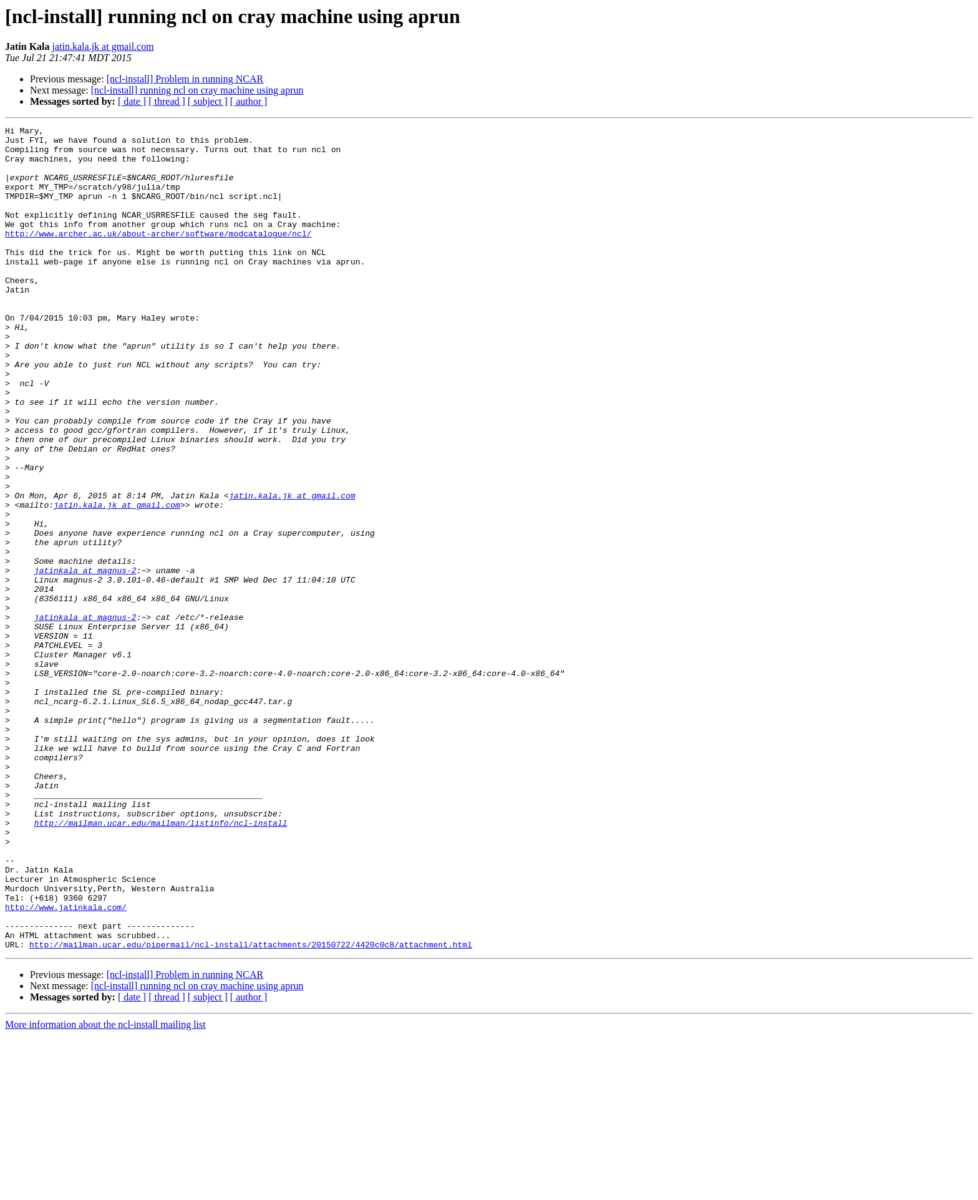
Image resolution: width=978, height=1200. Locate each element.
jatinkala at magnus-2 (85, 659)
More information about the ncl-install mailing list (105, 1189)
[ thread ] (166, 101)
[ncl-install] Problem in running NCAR (185, 79)
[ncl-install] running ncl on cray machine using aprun (197, 90)
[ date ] (132, 101)
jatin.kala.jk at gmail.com (103, 46)
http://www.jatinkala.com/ (66, 1064)
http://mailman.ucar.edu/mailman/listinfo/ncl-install (161, 963)
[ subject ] (208, 101)
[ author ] (249, 101)
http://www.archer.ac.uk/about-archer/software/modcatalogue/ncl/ (158, 255)
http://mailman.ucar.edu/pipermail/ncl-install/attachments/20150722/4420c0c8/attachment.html (250, 1109)
